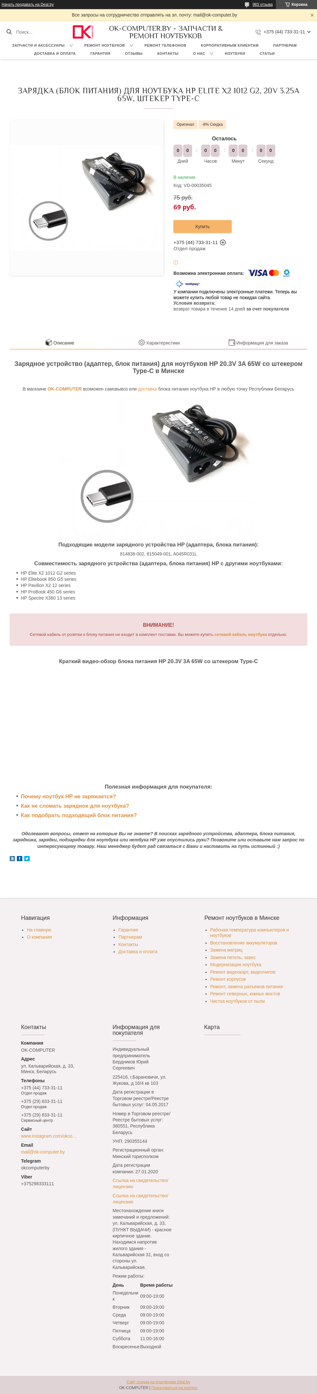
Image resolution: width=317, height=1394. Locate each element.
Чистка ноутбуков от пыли (237, 1001)
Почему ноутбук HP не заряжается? (68, 796)
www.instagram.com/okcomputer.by (50, 1136)
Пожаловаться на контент (174, 1388)
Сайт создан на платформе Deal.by (159, 1382)
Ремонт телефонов (166, 45)
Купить (202, 226)
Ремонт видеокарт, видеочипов (243, 972)
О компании (39, 937)
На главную (39, 929)
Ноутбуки (235, 53)
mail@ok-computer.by (43, 1151)
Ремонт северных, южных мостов (245, 993)
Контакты (168, 53)
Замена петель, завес (233, 957)
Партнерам (285, 45)
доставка (147, 389)
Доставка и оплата (55, 53)
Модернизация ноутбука (235, 964)
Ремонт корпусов (228, 979)
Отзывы (134, 53)
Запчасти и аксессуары (38, 45)
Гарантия (100, 53)
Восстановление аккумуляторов (243, 942)
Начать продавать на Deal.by (28, 4)
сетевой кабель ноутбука (240, 634)
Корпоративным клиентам (229, 45)
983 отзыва (263, 4)
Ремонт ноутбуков (104, 45)
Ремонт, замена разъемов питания (246, 986)
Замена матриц (226, 950)
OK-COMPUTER (65, 389)
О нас (199, 53)
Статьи (267, 53)
